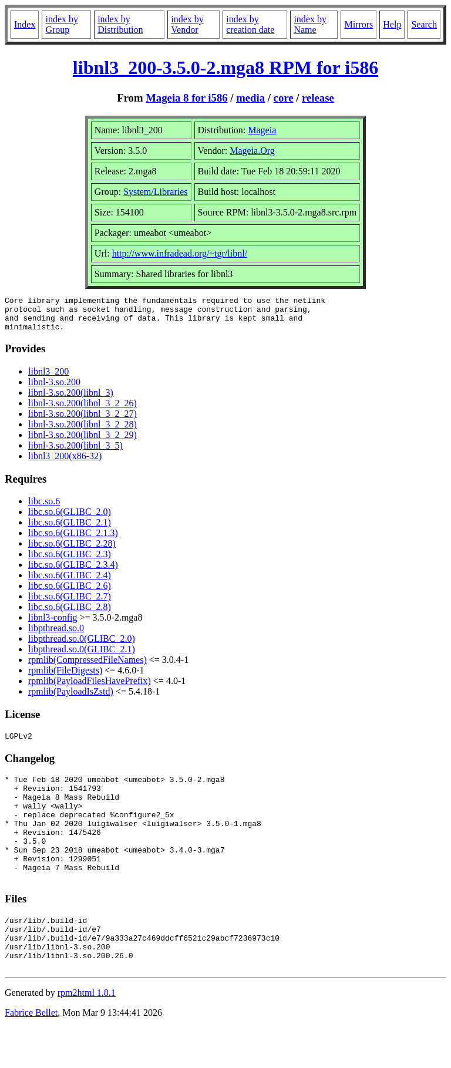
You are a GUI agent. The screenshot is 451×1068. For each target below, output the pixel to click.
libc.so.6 (44, 508)
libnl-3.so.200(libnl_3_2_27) (82, 421)
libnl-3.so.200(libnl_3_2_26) (82, 410)
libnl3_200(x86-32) (65, 463)
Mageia (262, 130)
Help (392, 24)
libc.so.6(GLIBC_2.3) (69, 561)
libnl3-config (53, 624)
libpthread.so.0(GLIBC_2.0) (81, 646)
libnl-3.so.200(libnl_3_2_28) (82, 431)
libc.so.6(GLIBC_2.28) (72, 550)
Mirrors (358, 24)
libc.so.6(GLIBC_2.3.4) (73, 572)
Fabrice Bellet (31, 1053)
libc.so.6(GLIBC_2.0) (69, 519)
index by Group (61, 24)
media (250, 98)
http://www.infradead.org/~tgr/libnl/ (179, 253)
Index (24, 24)
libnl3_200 (48, 378)
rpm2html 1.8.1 (87, 1033)
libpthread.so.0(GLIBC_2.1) (81, 656)
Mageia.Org (252, 151)
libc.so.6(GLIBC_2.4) (69, 582)
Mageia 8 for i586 (186, 98)
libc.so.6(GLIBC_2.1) (69, 529)
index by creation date (250, 24)
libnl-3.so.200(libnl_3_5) (75, 452)
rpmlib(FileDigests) (65, 677)
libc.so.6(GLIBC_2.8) (69, 614)
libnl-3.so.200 (54, 389)
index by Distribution (120, 24)
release (318, 98)
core (284, 98)
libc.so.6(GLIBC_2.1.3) (73, 540)
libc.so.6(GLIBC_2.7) (69, 603)
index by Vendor (187, 24)
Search (424, 24)
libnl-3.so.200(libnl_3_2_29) (82, 442)
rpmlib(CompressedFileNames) (87, 667)
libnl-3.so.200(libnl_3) (70, 400)
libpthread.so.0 (56, 635)
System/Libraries (155, 192)
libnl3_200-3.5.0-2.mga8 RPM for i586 (225, 67)
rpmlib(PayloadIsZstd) (70, 698)
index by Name (310, 24)
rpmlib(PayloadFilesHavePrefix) (89, 688)
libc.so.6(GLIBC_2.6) (69, 593)
